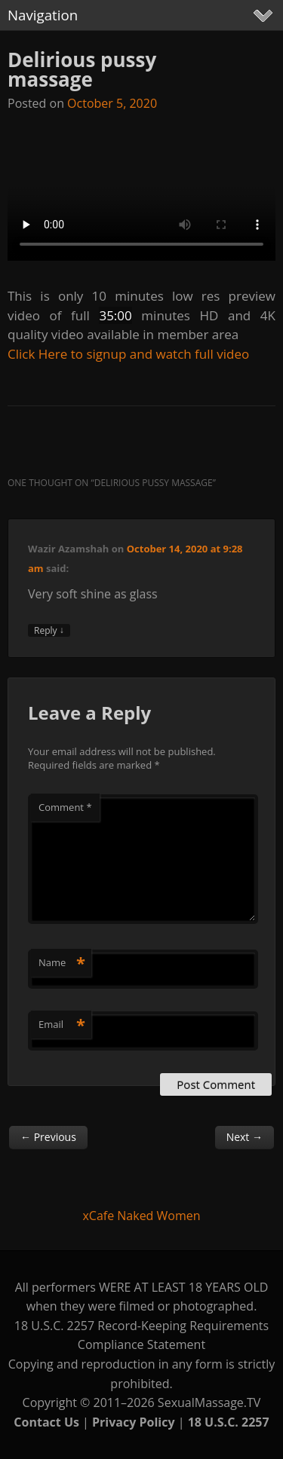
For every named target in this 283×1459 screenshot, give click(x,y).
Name (61, 962)
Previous (48, 1137)
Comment (65, 807)
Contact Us (46, 1422)
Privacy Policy (133, 1422)
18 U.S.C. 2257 (228, 1422)
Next (244, 1137)
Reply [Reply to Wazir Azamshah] (49, 630)
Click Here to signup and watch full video (128, 353)
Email (61, 1024)
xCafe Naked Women (141, 1215)
